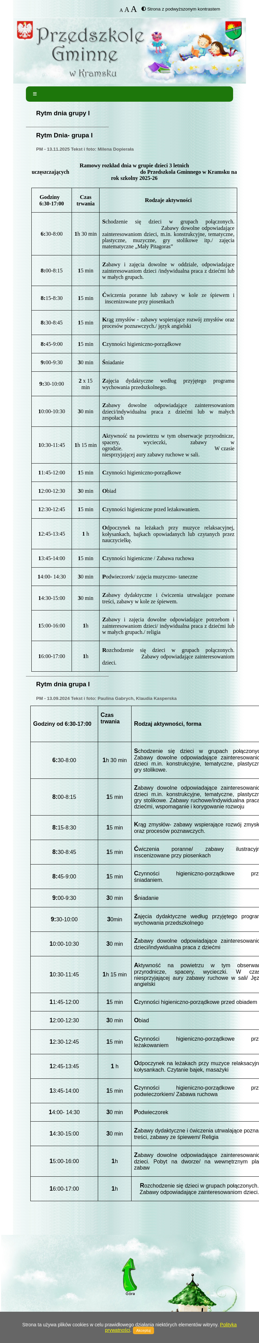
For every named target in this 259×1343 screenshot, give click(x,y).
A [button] (121, 10)
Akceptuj (143, 1330)
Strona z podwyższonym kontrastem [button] (183, 9)
